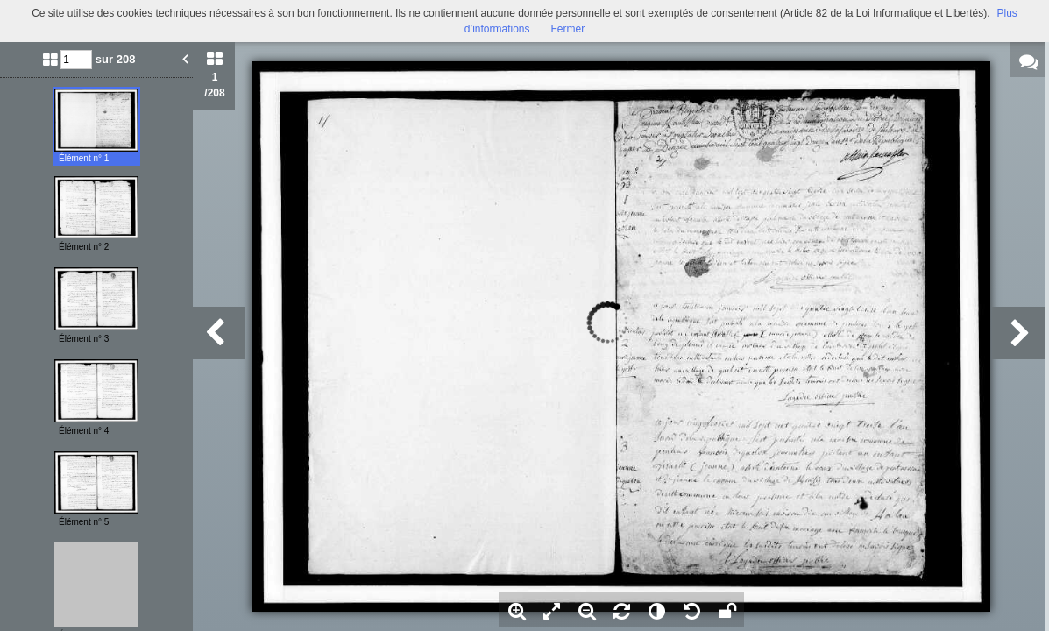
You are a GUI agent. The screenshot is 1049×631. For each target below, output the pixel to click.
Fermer (568, 29)
